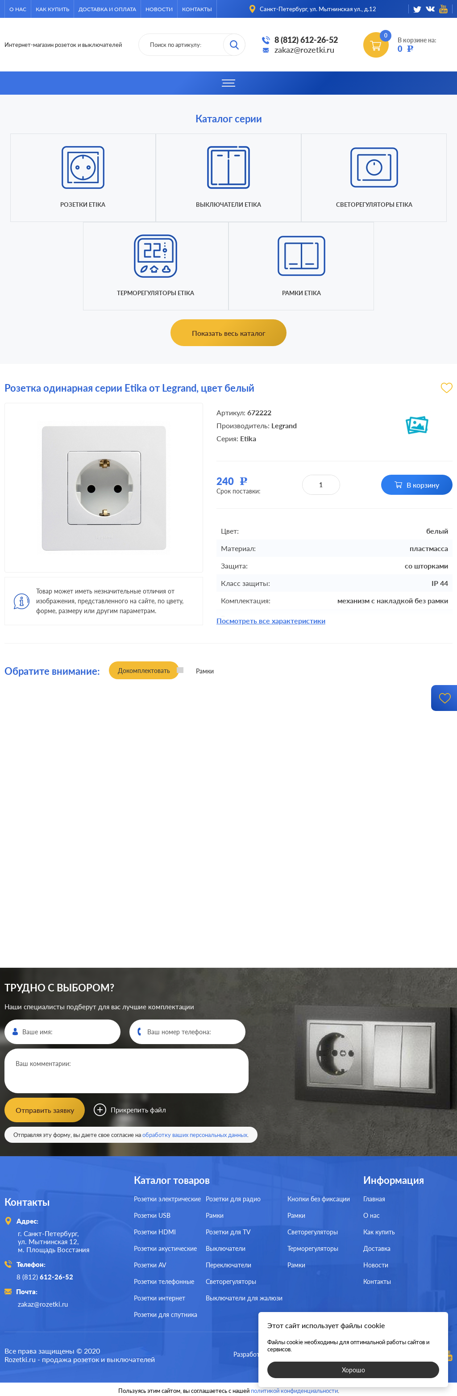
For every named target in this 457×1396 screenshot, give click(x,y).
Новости (159, 9)
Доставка (377, 1247)
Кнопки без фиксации (318, 1198)
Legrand (284, 425)
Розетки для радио (233, 1198)
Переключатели (228, 1264)
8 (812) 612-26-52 (306, 40)
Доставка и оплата (107, 9)
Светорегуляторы (231, 1280)
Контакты (197, 9)
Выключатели (225, 1247)
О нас (17, 9)
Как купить (52, 9)
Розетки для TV (228, 1231)
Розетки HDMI (155, 1231)
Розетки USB (152, 1214)
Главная (374, 1198)
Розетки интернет (159, 1297)
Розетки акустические (165, 1247)
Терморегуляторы (312, 1247)
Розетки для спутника (165, 1313)
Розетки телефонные (164, 1280)
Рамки (215, 1214)
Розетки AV (150, 1264)
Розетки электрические (167, 1198)
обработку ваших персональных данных (194, 1133)
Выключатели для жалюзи (244, 1297)
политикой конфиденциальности (294, 1388)
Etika (248, 438)
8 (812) (46, 1275)
